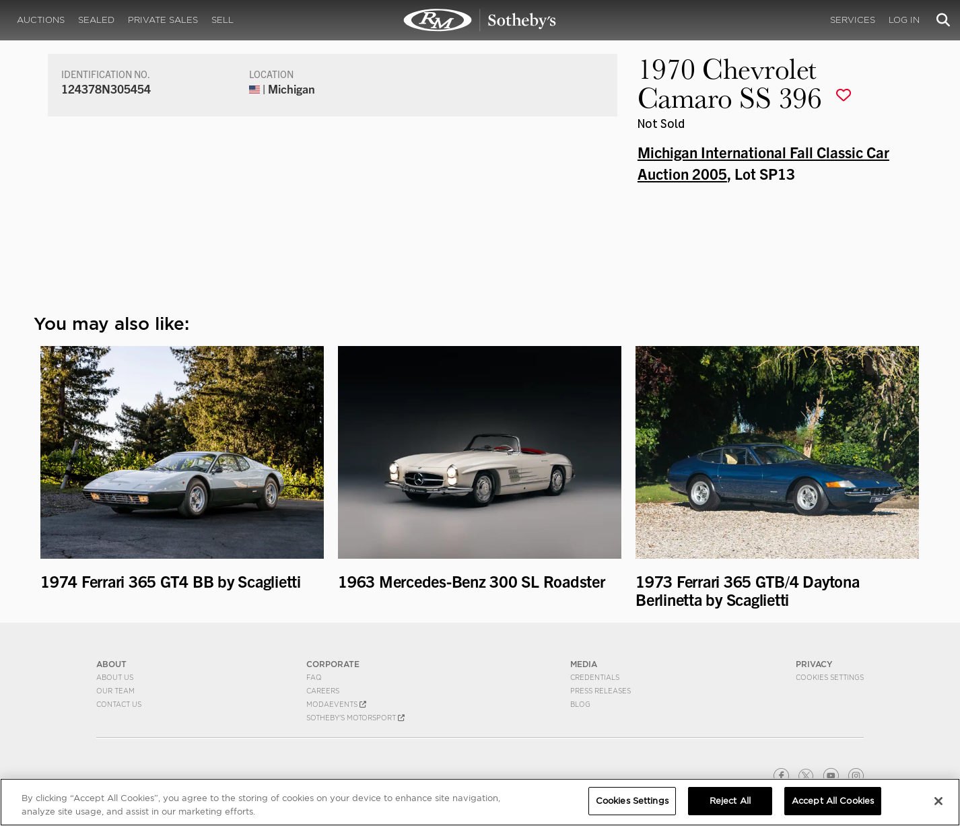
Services (852, 20)
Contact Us (118, 704)
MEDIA (583, 664)
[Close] (938, 801)
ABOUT (111, 664)
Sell (222, 20)
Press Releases (600, 691)
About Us (114, 677)
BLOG (580, 704)
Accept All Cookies (833, 801)
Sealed (96, 20)
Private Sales (163, 20)
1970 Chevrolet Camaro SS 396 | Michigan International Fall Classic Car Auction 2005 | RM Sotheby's (480, 20)
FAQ (314, 677)
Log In (904, 20)
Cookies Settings (830, 677)
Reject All (730, 801)
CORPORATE (332, 664)
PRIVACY (814, 664)
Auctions (41, 20)
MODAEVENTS (336, 704)
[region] (480, 802)
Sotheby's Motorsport (355, 718)
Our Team (115, 691)
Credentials (594, 677)
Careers (322, 691)
